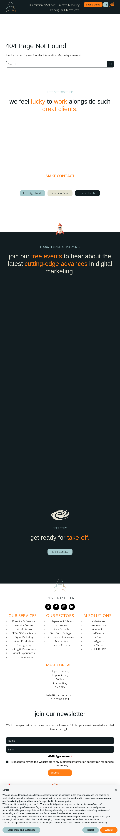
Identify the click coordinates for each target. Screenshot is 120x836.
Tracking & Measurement (23, 649)
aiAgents (99, 641)
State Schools (61, 629)
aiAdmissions (98, 625)
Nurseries (61, 625)
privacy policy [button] (83, 795)
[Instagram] (64, 607)
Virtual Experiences (24, 653)
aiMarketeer (99, 621)
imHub (64, 10)
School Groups (61, 645)
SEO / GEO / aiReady (24, 633)
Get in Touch (87, 193)
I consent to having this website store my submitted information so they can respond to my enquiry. (62, 763)
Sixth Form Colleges (61, 633)
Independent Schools (61, 621)
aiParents (98, 633)
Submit (55, 772)
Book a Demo (93, 4)
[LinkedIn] (72, 607)
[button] (105, 4)
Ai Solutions (50, 5)
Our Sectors (60, 615)
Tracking (54, 10)
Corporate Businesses (61, 637)
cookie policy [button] (64, 801)
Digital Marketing (23, 637)
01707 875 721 (60, 699)
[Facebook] (56, 607)
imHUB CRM (98, 649)
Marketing (74, 5)
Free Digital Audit (32, 193)
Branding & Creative (23, 621)
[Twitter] (48, 607)
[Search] (56, 64)
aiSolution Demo (60, 193)
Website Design (24, 625)
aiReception (98, 629)
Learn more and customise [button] (21, 830)
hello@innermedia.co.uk (60, 695)
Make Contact (60, 551)
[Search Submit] (110, 64)
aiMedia (98, 645)
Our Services (22, 615)
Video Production (24, 641)
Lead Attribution (24, 657)
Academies (61, 641)
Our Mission (36, 5)
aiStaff (98, 637)
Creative (62, 5)
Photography (23, 645)
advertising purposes (62, 810)
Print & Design (24, 629)
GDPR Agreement (60, 756)
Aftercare (74, 10)
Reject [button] (90, 830)
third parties (57, 804)
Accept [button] (108, 830)
